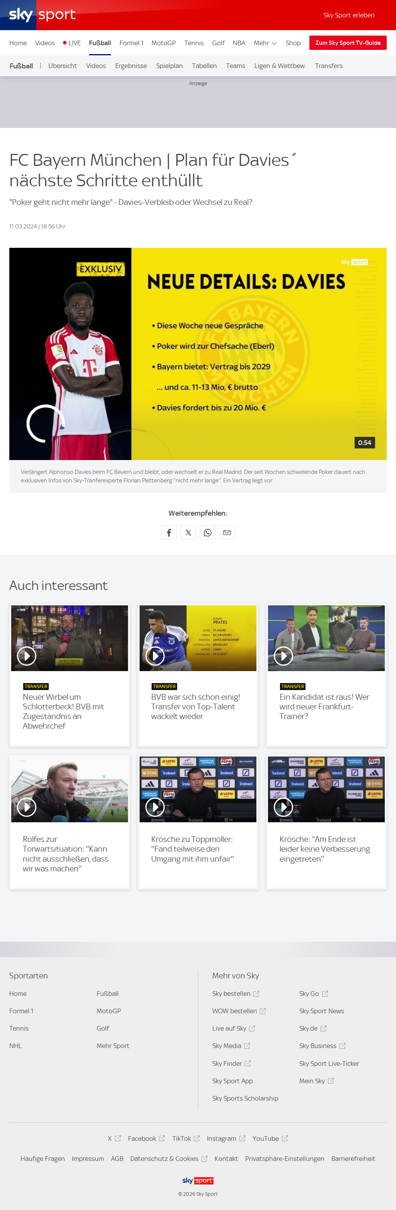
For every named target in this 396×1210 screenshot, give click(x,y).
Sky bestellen (234, 995)
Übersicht (62, 66)
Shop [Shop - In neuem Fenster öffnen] (293, 43)
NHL (15, 1046)
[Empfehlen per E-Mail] (227, 532)
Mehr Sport (113, 1046)
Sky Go (312, 995)
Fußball (100, 43)
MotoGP (164, 43)
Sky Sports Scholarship (245, 1098)
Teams (235, 66)
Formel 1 (131, 43)
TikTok (185, 1140)
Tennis (194, 43)
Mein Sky (315, 1082)
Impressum (88, 1158)
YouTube (269, 1140)
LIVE (74, 43)
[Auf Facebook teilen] (169, 532)
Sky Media (230, 1047)
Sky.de (311, 1029)
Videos (45, 43)
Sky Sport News (321, 1011)
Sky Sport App (232, 1081)
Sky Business (321, 1047)
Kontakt (226, 1158)
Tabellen (204, 66)
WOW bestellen (238, 1012)
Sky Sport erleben (349, 15)
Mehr (266, 43)
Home (18, 43)
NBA (239, 43)
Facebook (145, 1140)
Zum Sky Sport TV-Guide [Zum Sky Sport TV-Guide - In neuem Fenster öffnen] (348, 42)
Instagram (225, 1140)
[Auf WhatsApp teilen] (207, 532)
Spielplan (169, 66)
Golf (218, 43)
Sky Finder (230, 1065)
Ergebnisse (131, 66)
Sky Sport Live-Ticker (329, 1063)
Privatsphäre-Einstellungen (284, 1158)
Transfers (329, 66)
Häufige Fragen (42, 1158)
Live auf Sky (232, 1029)
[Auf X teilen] (188, 532)
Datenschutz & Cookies (167, 1160)
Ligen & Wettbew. (280, 66)
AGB (117, 1158)
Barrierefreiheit (353, 1158)
